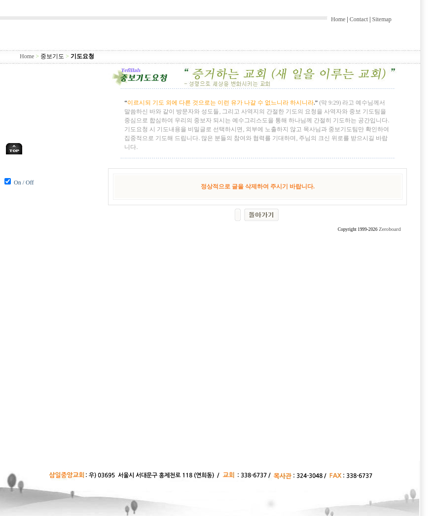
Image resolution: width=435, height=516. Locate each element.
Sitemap (381, 19)
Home (338, 19)
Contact (359, 19)
